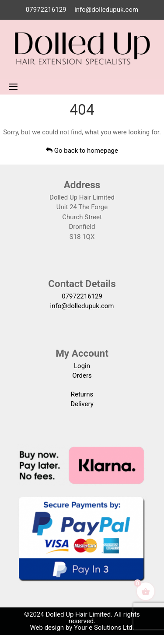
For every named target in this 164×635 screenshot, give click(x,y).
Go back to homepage (82, 150)
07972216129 (46, 10)
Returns (82, 394)
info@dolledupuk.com (106, 10)
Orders (82, 375)
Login (82, 366)
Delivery (82, 404)
